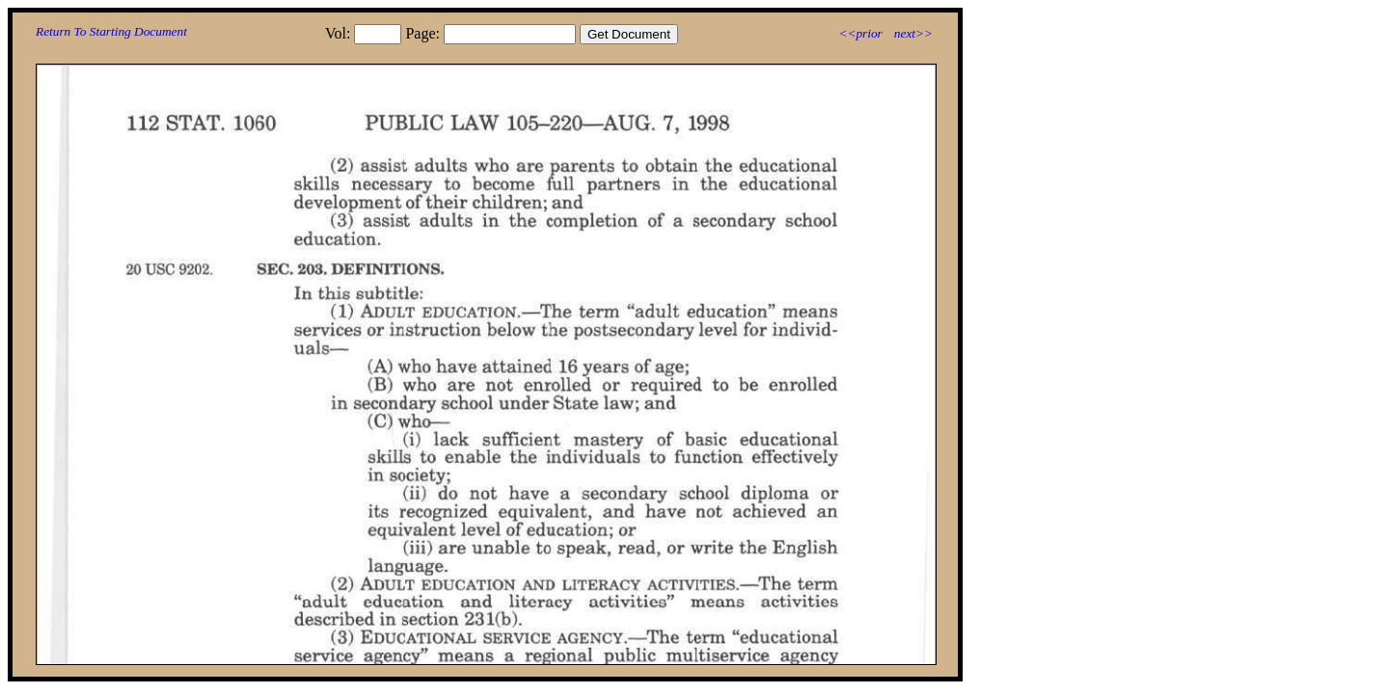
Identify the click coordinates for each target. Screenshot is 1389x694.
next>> (913, 33)
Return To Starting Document (111, 31)
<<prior (860, 33)
